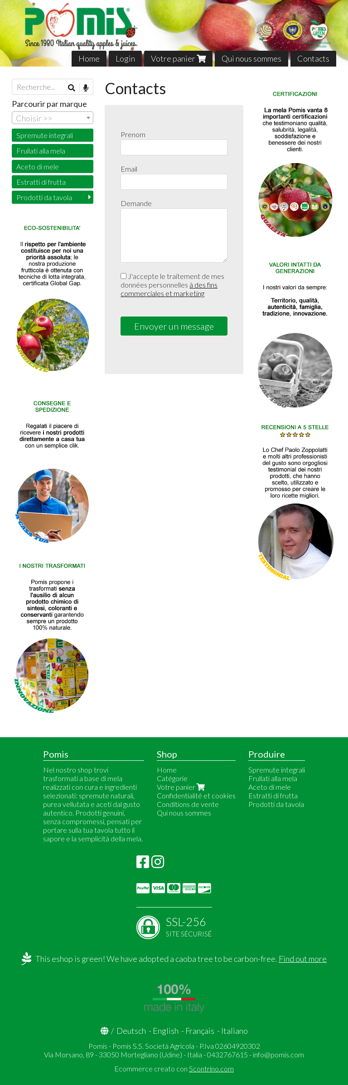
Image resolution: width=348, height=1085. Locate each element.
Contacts (313, 58)
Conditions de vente (188, 804)
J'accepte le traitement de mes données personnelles (172, 285)
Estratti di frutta (41, 182)
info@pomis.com (278, 1054)
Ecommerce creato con (174, 1068)
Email (129, 168)
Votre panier (178, 58)
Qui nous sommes (251, 58)
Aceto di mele (37, 166)
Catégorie (172, 778)
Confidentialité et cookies (196, 795)
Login (125, 58)
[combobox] (52, 117)
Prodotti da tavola (44, 197)
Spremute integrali (44, 135)
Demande (136, 203)
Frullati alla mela (40, 150)
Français (199, 1031)
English (166, 1031)
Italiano (234, 1031)
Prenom (133, 134)
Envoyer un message (174, 326)
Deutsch (131, 1031)
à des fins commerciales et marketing (169, 289)
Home (89, 58)
